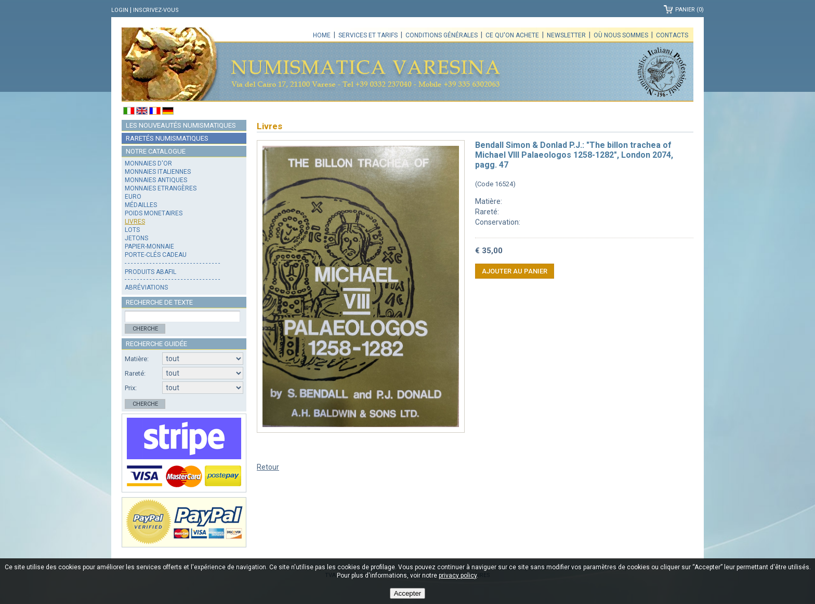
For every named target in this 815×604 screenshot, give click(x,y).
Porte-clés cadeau (156, 254)
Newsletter (566, 35)
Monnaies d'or (148, 163)
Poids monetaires (153, 213)
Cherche (145, 328)
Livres (135, 221)
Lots (132, 230)
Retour (268, 467)
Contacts (672, 35)
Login (119, 10)
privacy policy (458, 575)
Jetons (136, 238)
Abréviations (146, 287)
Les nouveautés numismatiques (181, 125)
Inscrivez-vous (156, 10)
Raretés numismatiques (167, 138)
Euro (133, 196)
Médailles (141, 205)
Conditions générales (441, 35)
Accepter (408, 593)
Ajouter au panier (514, 271)
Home (322, 35)
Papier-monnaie (149, 246)
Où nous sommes (621, 35)
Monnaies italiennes (158, 171)
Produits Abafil (150, 272)
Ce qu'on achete (512, 35)
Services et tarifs (368, 35)
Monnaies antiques (156, 180)
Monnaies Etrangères (160, 188)
